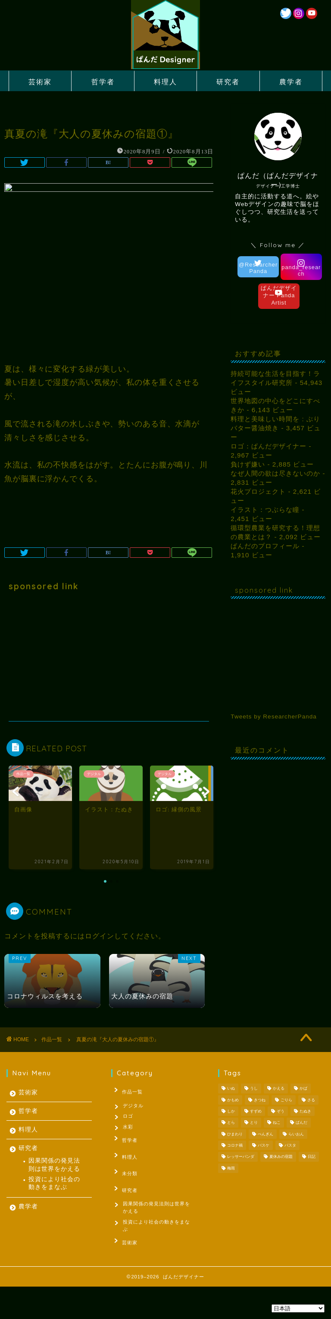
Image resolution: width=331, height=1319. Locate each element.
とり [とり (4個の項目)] (254, 1123)
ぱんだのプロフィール (265, 546)
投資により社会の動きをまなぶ (54, 1183)
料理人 (165, 81)
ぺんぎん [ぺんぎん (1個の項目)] (265, 1134)
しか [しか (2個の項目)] (231, 1111)
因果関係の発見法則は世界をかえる (54, 1164)
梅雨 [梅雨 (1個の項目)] (231, 1168)
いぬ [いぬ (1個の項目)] (231, 1089)
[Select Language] (298, 1308)
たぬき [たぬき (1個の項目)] (305, 1111)
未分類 (125, 1170)
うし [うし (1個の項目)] (254, 1089)
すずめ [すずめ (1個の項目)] (256, 1111)
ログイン (99, 936)
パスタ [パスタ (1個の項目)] (290, 1145)
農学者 (291, 81)
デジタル (134, 1103)
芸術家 (40, 81)
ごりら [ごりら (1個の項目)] (286, 1100)
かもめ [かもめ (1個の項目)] (233, 1100)
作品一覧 (128, 1090)
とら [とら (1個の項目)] (231, 1123)
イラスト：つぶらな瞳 (265, 509)
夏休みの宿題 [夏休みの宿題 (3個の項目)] (281, 1157)
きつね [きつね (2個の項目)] (259, 1100)
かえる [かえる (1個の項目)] (278, 1089)
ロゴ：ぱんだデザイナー (268, 446)
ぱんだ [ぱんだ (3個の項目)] (301, 1123)
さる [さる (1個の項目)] (311, 1100)
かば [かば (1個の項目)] (303, 1089)
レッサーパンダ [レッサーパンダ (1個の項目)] (240, 1157)
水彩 (129, 1130)
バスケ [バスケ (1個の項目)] (263, 1145)
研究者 (228, 81)
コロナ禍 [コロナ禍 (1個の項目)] (235, 1145)
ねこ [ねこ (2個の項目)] (277, 1123)
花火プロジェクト (258, 491)
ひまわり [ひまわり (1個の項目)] (235, 1134)
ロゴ (129, 1116)
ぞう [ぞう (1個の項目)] (280, 1111)
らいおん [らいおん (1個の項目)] (296, 1134)
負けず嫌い (248, 464)
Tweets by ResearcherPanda (274, 716)
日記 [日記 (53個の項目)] (311, 1157)
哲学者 (103, 81)
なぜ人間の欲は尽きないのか (275, 473)
